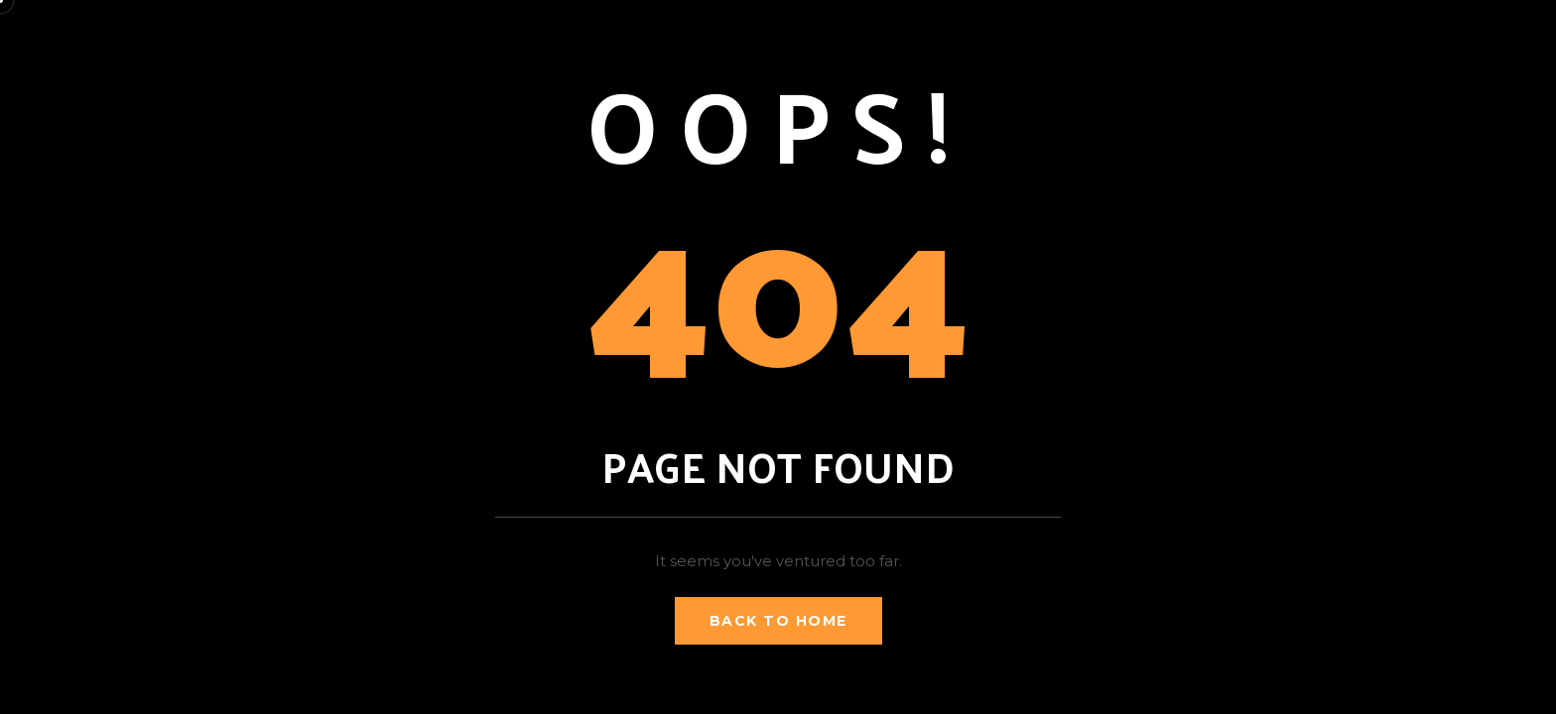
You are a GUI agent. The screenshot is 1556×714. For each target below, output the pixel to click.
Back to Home (778, 621)
